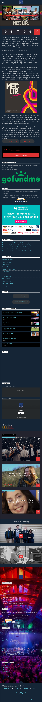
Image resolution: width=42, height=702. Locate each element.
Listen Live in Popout (21, 296)
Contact (4, 633)
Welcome (5, 655)
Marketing (5, 645)
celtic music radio (24, 19)
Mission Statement (7, 647)
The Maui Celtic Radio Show (12, 312)
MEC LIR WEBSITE (10, 141)
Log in (4, 665)
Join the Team (6, 641)
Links (3, 643)
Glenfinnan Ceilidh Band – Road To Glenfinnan (21, 531)
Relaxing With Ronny (10, 328)
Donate (4, 637)
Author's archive (21, 155)
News (3, 274)
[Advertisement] (14, 366)
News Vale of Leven (7, 283)
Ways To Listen (6, 653)
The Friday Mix (8, 323)
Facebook (7, 688)
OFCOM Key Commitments (10, 649)
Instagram (25, 688)
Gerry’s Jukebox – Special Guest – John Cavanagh (15, 249)
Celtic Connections (7, 264)
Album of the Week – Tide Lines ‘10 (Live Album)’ (15, 243)
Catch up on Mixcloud (21, 301)
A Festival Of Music (9, 338)
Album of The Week (21, 10)
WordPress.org (6, 671)
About (4, 631)
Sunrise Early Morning (10, 317)
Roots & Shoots (8, 333)
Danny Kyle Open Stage (8, 269)
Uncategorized (6, 286)
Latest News (5, 271)
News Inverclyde (6, 281)
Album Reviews (6, 262)
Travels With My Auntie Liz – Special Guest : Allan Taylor (17, 245)
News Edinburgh (6, 276)
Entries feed (5, 667)
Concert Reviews (7, 267)
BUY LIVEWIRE (27, 141)
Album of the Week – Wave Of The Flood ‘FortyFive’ (16, 250)
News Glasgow (6, 278)
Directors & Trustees (7, 635)
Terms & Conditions (7, 651)
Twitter (16, 688)
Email (33, 688)
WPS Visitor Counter (14, 429)
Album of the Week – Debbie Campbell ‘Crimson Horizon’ (21, 501)
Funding (4, 639)
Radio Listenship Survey (21, 552)
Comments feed (6, 669)
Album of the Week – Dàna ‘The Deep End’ (14, 247)
